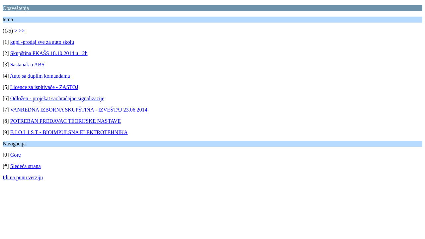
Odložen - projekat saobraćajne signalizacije (57, 98)
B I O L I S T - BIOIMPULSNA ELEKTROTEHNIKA (69, 132)
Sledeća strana (25, 166)
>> (22, 31)
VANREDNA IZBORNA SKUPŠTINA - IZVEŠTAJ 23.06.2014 (78, 110)
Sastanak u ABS (27, 64)
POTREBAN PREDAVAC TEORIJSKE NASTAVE (65, 121)
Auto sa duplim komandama (40, 76)
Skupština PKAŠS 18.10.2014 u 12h (49, 53)
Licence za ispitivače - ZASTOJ (44, 87)
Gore (15, 155)
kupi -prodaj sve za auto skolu (42, 42)
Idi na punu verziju (23, 177)
